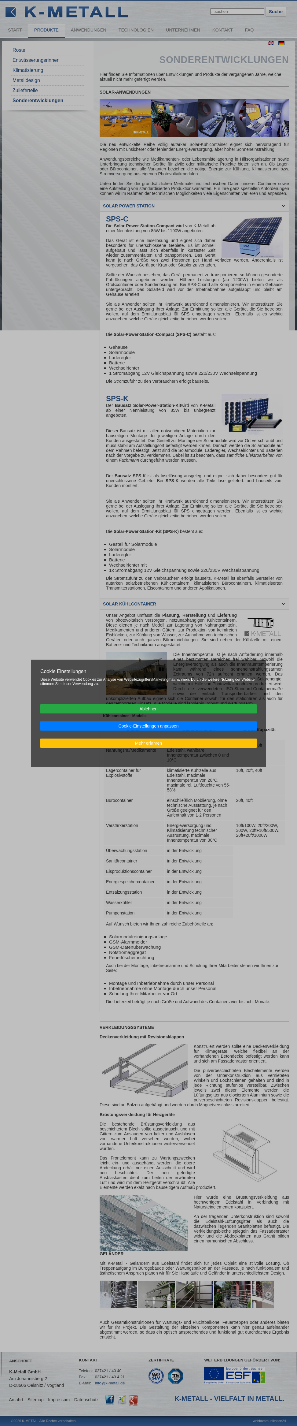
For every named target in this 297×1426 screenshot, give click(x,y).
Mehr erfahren (148, 743)
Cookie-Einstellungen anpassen (149, 726)
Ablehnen (148, 708)
